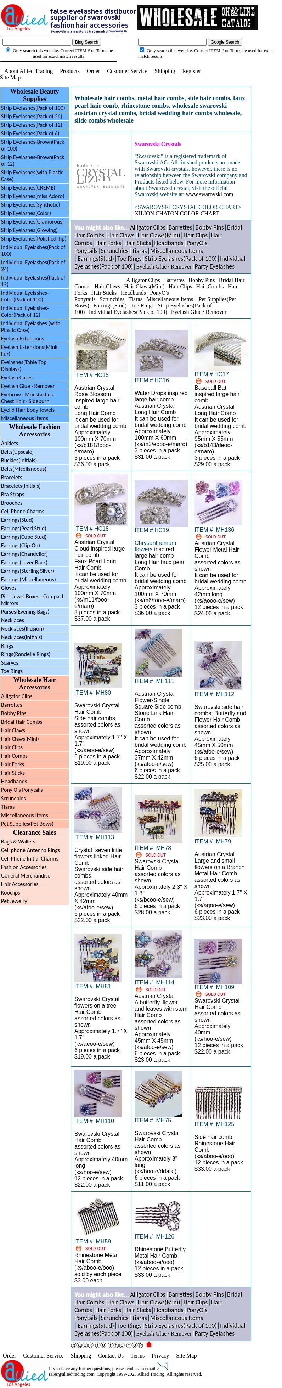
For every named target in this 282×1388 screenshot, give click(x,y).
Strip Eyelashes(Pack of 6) (30, 133)
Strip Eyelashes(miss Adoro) (32, 196)
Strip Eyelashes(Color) (26, 213)
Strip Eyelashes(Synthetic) (30, 204)
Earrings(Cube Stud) (23, 537)
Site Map (10, 77)
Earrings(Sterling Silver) (27, 571)
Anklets (9, 443)
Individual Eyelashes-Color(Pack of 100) (25, 296)
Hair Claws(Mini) (20, 738)
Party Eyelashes (215, 266)
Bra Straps (12, 494)
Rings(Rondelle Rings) (25, 654)
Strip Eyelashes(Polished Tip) (34, 238)
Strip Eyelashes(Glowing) (29, 230)
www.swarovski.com (209, 194)
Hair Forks (12, 764)
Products (70, 71)
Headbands (14, 781)
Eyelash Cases (17, 377)
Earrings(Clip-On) (20, 545)
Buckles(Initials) (19, 460)
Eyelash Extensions (22, 338)
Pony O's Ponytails (22, 789)
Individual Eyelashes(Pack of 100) (128, 312)
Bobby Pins (13, 713)
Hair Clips (12, 747)
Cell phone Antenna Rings (30, 850)
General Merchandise (25, 875)
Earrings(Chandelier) (24, 554)
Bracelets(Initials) (21, 486)
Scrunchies (13, 798)
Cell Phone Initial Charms (29, 858)
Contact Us (111, 1356)
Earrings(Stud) (17, 520)
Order (93, 71)
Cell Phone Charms (22, 511)
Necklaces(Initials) (22, 637)
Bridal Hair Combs (21, 721)
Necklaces (12, 620)
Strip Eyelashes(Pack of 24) (31, 116)
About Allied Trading (28, 71)
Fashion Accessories (24, 867)
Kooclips (10, 892)
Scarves (9, 662)
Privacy (160, 1356)
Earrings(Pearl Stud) (23, 528)
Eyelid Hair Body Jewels (28, 409)
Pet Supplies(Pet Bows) (27, 823)
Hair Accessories (20, 884)
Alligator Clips (16, 696)
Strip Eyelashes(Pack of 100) (33, 108)
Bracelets (11, 477)
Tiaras (8, 806)
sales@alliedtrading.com (72, 1374)
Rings (7, 645)
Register (191, 71)
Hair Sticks (13, 772)
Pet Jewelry (14, 901)
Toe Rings (12, 671)
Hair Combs (14, 755)
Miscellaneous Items (24, 418)
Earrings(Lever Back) (24, 562)
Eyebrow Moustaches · (28, 398)
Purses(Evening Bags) (25, 611)
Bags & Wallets (18, 841)
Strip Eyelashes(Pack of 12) (31, 125)
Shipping (164, 71)
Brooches (11, 503)
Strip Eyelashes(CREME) (28, 187)
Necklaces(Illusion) (22, 628)
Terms (138, 1356)
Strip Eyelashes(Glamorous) (32, 221)
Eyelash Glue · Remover (28, 386)
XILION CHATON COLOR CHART (177, 213)
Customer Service (127, 71)
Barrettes (11, 704)
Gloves (8, 588)
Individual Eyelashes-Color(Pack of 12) (25, 311)
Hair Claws (13, 730)
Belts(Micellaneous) (23, 469)
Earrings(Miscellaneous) (28, 579)
